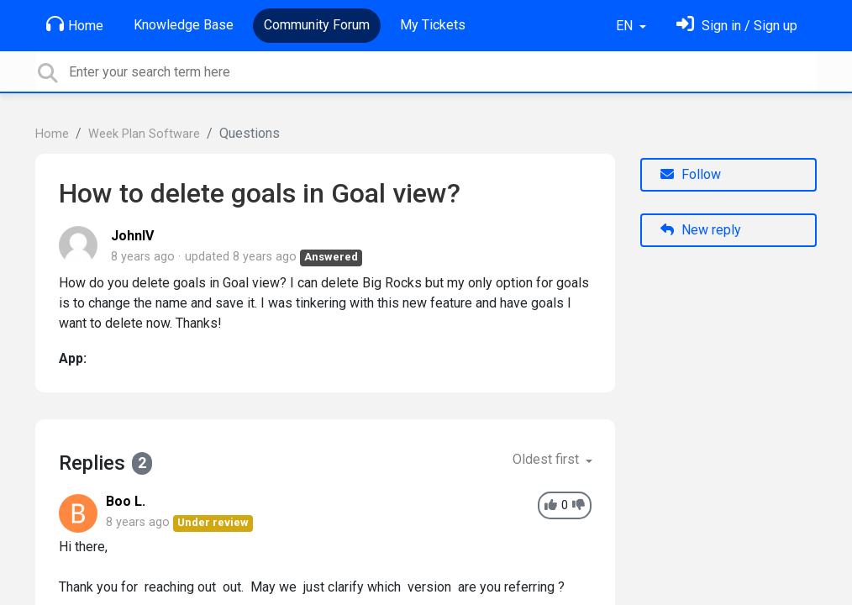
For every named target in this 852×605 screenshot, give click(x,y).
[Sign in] (737, 25)
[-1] (578, 505)
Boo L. (125, 501)
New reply (700, 230)
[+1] (550, 505)
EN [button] (626, 26)
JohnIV (132, 236)
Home (74, 24)
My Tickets (432, 25)
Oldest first (547, 459)
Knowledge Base (184, 25)
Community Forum (317, 25)
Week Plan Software (144, 134)
